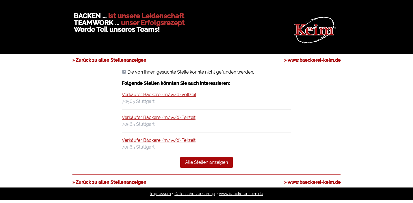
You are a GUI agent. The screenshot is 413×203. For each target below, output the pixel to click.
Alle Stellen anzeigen (206, 162)
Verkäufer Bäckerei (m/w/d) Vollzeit (159, 94)
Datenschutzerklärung (195, 193)
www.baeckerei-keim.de (241, 193)
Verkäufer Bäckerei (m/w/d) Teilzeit (158, 117)
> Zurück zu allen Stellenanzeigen (109, 60)
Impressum (160, 193)
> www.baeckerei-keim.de (312, 60)
